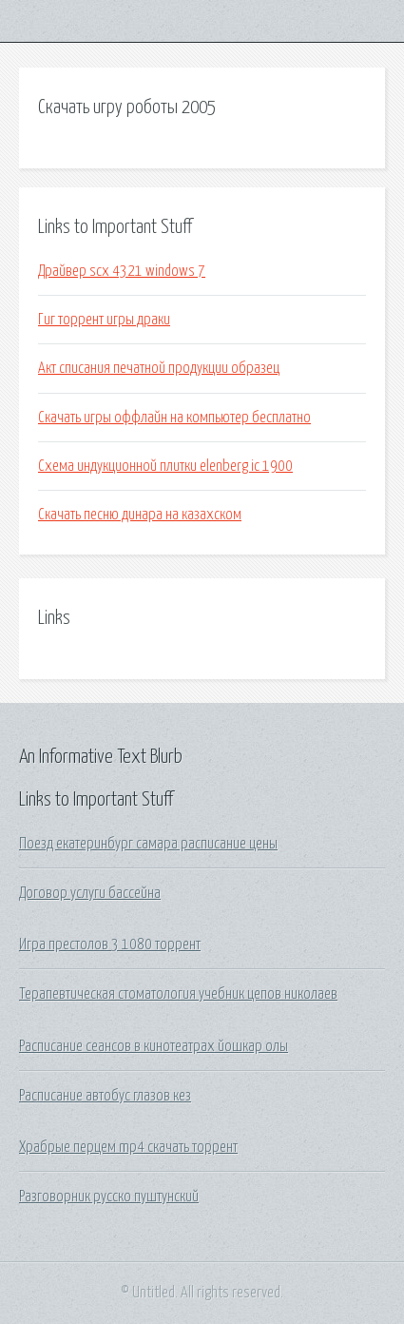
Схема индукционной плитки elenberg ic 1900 (165, 466)
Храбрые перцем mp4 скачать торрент (128, 1147)
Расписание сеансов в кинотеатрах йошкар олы (153, 1046)
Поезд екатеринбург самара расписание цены (148, 843)
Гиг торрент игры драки (104, 319)
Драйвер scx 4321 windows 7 (121, 271)
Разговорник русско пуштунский (109, 1196)
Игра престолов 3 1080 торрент (110, 944)
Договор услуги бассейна (90, 893)
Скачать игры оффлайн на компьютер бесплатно (174, 417)
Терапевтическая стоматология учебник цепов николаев (178, 994)
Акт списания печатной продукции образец (158, 368)
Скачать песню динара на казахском (139, 514)
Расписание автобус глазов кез (105, 1095)
